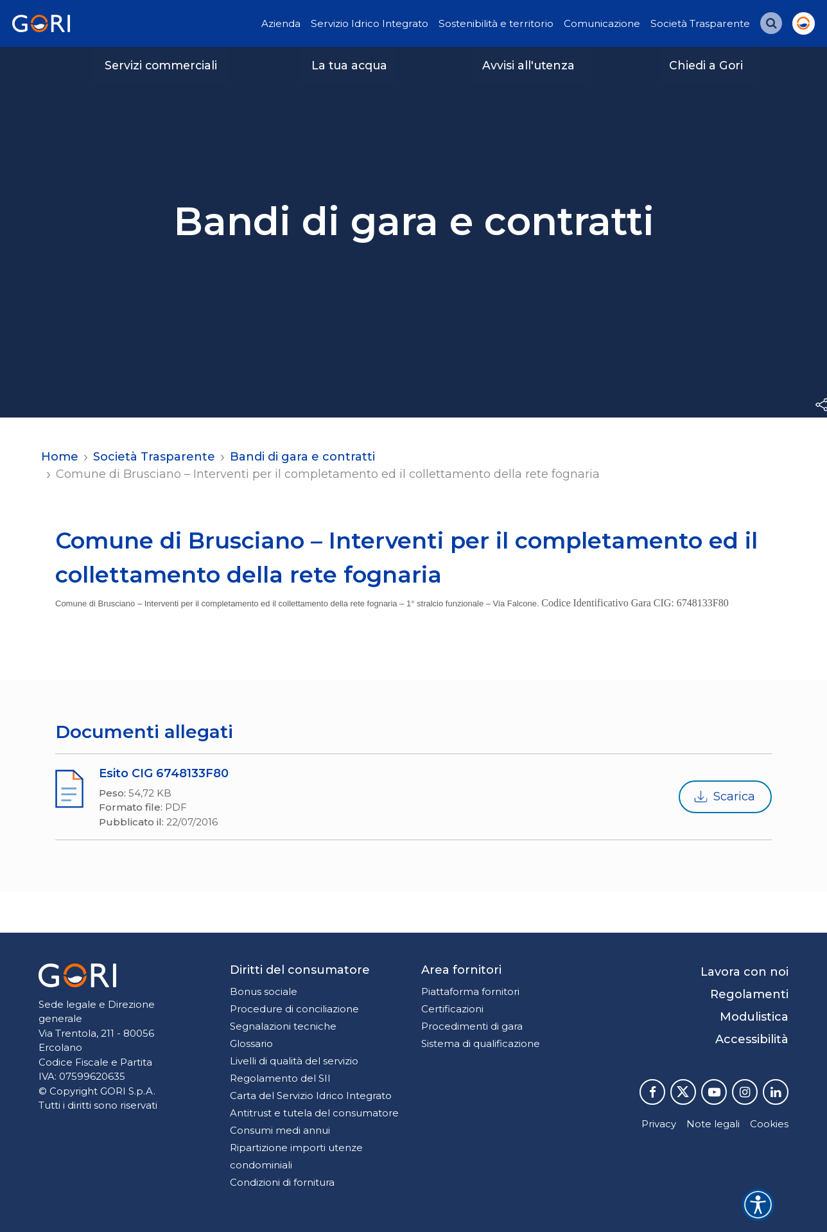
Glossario (251, 1043)
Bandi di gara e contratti (302, 457)
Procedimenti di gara (472, 1026)
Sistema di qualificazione (480, 1043)
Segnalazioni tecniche (283, 1026)
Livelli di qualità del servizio (294, 1061)
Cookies (769, 1124)
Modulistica (754, 1017)
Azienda (280, 23)
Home (59, 457)
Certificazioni (452, 1009)
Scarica (724, 797)
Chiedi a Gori (706, 65)
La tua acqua (349, 65)
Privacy (658, 1124)
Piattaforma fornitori (470, 991)
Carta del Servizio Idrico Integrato (311, 1095)
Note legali (713, 1124)
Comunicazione (602, 23)
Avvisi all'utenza (528, 65)
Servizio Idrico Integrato (369, 23)
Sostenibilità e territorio (496, 23)
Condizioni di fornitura (282, 1182)
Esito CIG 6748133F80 (164, 773)
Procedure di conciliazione (294, 1009)
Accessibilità (751, 1039)
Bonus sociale (263, 991)
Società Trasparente (700, 23)
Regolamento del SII (280, 1078)
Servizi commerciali (161, 65)
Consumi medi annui (280, 1130)
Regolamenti (749, 994)
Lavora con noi (744, 972)
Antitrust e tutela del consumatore (314, 1113)
